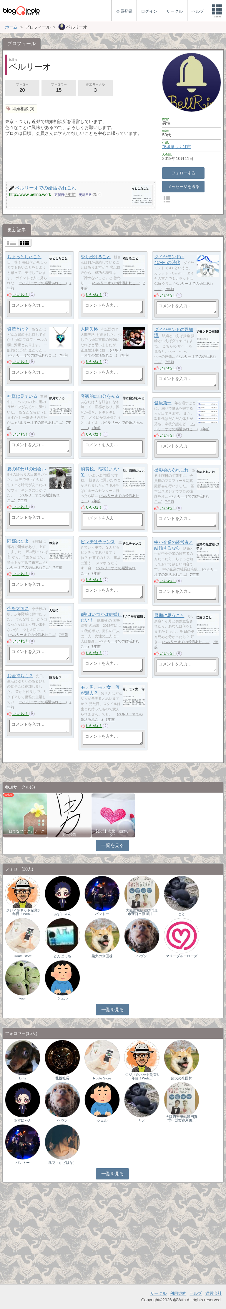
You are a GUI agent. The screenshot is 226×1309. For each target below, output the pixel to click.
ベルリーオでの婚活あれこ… (43, 283)
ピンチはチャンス (98, 541)
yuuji (22, 998)
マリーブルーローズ (181, 956)
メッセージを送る (183, 186)
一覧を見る (112, 845)
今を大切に (18, 608)
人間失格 (89, 328)
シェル (62, 998)
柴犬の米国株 (102, 956)
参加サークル (95, 88)
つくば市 (183, 146)
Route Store (22, 956)
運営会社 (213, 1293)
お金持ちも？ (20, 675)
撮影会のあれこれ (171, 469)
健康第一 (162, 402)
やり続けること (96, 256)
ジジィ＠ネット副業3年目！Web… (22, 912)
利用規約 (178, 1293)
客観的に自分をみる (100, 396)
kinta (22, 1078)
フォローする (183, 173)
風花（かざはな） (62, 1162)
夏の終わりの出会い (26, 468)
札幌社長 (62, 1078)
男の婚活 (69, 835)
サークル (158, 1293)
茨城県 (168, 146)
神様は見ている (22, 396)
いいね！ (20, 294)
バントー (102, 914)
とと (181, 914)
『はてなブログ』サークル (25, 833)
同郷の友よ (18, 541)
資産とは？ (18, 328)
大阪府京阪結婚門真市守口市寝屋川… (142, 912)
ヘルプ (196, 1293)
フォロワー (58, 88)
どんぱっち (62, 956)
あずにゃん (62, 914)
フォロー (22, 88)
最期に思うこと (169, 615)
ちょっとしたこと (24, 256)
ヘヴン (142, 956)
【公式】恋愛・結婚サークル (113, 833)
